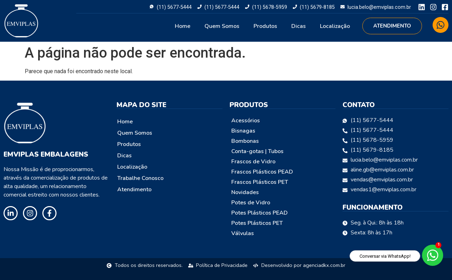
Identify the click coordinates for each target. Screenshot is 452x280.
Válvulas (242, 233)
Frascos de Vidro (253, 161)
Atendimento (134, 189)
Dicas (298, 26)
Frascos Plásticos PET (259, 182)
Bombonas (245, 141)
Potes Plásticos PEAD (259, 213)
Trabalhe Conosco (140, 178)
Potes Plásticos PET (257, 223)
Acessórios (245, 120)
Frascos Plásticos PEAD (262, 172)
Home (182, 26)
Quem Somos (221, 26)
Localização (335, 26)
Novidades (245, 192)
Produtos (265, 26)
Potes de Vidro (250, 202)
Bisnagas (243, 131)
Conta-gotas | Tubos (257, 151)
